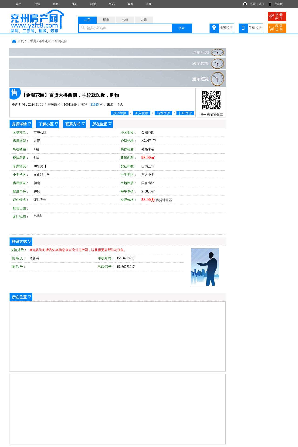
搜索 (182, 28)
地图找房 (226, 28)
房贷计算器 (164, 200)
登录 (253, 4)
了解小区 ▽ (48, 124)
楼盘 (93, 4)
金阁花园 (61, 41)
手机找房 (255, 28)
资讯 (112, 4)
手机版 (278, 4)
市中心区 (45, 41)
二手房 (31, 41)
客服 (149, 4)
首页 (18, 4)
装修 (130, 4)
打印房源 (185, 113)
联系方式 (72, 124)
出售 (37, 4)
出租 (56, 4)
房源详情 (19, 124)
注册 (261, 4)
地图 (74, 4)
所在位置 (99, 124)
